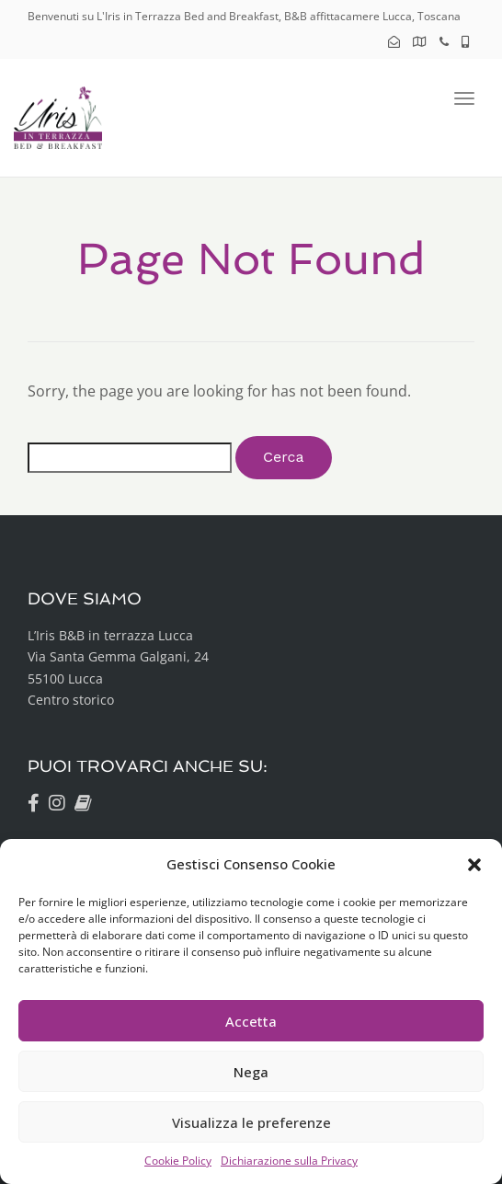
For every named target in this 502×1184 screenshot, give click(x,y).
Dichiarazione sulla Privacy (289, 1160)
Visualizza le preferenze (251, 1122)
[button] (474, 865)
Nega (251, 1072)
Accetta (251, 1021)
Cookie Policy (177, 1160)
